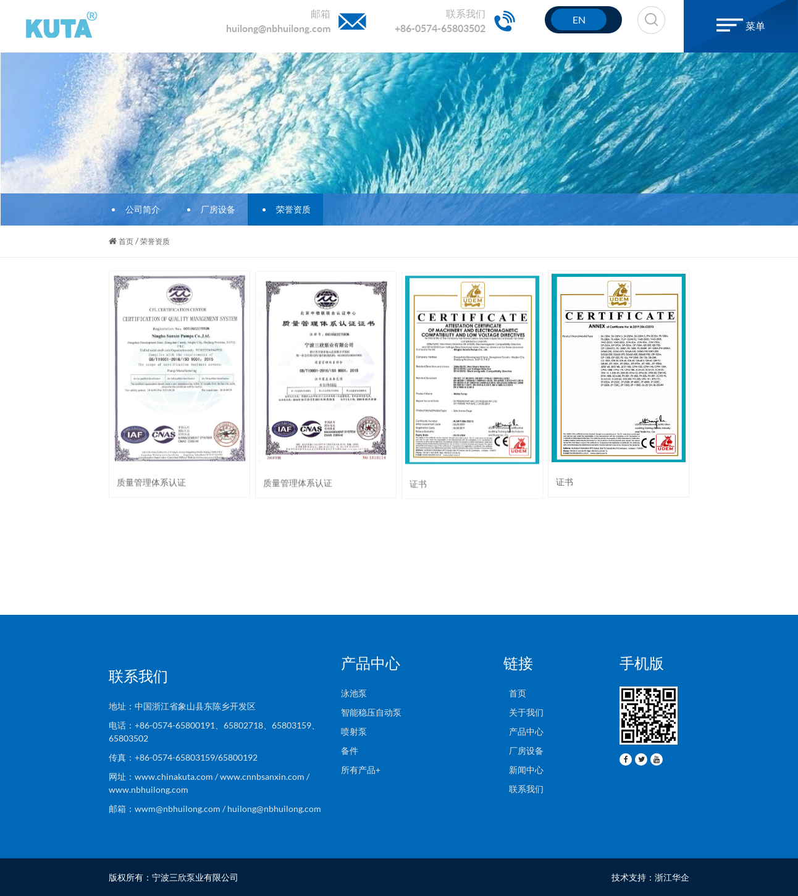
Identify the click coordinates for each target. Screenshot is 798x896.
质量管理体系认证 (151, 483)
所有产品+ (360, 769)
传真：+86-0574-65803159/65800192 (185, 757)
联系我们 (523, 789)
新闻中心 (523, 769)
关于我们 (523, 712)
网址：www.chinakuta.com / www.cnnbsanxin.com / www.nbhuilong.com (209, 783)
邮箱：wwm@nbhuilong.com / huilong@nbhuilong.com (215, 808)
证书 (418, 486)
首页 (126, 241)
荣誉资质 (289, 209)
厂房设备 (214, 209)
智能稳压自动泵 (371, 712)
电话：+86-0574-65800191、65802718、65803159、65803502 (214, 731)
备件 (349, 750)
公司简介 (139, 209)
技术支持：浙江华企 (650, 877)
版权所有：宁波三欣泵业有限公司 (173, 877)
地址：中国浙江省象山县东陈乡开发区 (182, 706)
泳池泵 (354, 693)
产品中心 (523, 731)
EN (579, 19)
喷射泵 (354, 731)
